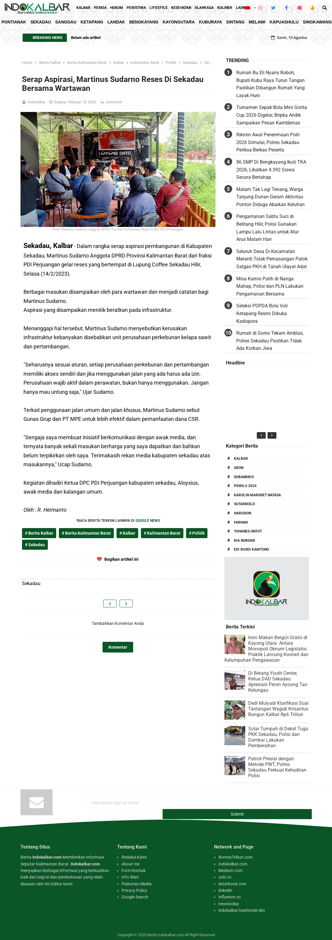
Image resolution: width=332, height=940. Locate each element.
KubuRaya (210, 22)
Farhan (241, 522)
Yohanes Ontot (248, 531)
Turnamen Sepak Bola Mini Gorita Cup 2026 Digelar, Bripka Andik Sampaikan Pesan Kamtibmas (271, 115)
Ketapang (92, 22)
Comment (114, 102)
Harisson (242, 513)
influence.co (229, 893)
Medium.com (230, 866)
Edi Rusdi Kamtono (251, 549)
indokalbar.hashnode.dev (241, 906)
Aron (238, 468)
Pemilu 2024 (245, 486)
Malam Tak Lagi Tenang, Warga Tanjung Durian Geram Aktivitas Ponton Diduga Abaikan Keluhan (270, 197)
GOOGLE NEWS (148, 521)
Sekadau (40, 22)
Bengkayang (144, 22)
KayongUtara (179, 22)
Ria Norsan (244, 540)
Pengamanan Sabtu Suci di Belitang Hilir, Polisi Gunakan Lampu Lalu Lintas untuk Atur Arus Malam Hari (267, 228)
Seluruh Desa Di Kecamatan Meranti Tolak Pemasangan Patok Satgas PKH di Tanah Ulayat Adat (272, 259)
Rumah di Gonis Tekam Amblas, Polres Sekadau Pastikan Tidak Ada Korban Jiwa (269, 340)
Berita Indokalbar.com (165, 931)
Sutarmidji (244, 504)
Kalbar (241, 458)
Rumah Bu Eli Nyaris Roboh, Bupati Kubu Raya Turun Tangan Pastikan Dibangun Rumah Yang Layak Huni (270, 84)
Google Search (135, 893)
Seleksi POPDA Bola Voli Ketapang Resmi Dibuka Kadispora (262, 313)
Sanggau (65, 22)
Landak (116, 22)
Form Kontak (134, 866)
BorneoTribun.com (235, 853)
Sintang (235, 22)
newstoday (228, 900)
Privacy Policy (134, 886)
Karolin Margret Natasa (257, 495)
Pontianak (13, 22)
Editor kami (61, 880)
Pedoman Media (137, 880)
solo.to (224, 873)
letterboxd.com (232, 880)
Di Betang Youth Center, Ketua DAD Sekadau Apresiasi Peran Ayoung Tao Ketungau (277, 681)
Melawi (257, 22)
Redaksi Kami (134, 853)
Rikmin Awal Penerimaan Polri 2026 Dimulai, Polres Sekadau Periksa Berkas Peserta (268, 142)
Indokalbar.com (232, 859)
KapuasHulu (284, 22)
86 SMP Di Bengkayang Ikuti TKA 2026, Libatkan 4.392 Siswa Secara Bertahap (271, 169)
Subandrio (244, 477)
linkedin (225, 886)
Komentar (117, 647)
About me (130, 859)
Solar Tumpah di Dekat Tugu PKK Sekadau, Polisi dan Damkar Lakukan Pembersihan (278, 737)
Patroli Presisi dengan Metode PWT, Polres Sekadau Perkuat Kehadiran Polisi (277, 767)
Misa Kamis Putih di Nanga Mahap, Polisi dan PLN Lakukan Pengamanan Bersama (269, 286)
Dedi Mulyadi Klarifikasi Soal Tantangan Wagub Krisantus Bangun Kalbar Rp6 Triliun (278, 708)
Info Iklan (130, 873)
